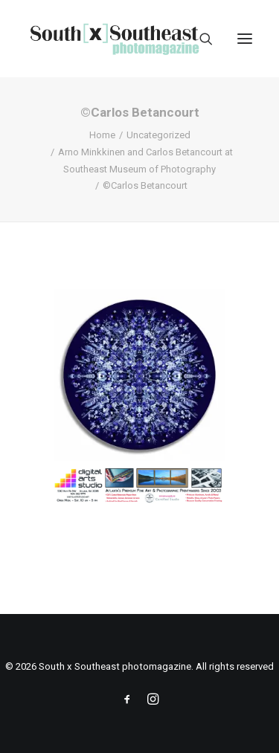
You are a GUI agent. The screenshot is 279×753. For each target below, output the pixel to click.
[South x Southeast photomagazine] (114, 38)
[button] (245, 38)
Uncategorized (158, 134)
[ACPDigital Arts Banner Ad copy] (139, 500)
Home (102, 134)
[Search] (199, 38)
